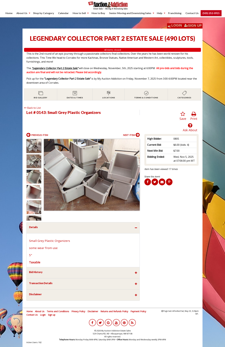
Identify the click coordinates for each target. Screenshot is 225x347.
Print (193, 116)
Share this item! (152, 176)
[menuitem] (9, 13)
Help (159, 13)
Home (8, 13)
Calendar (63, 13)
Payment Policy (138, 311)
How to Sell (79, 13)
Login (176, 25)
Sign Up (193, 25)
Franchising (174, 13)
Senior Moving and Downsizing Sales (130, 13)
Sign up (51, 314)
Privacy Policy (78, 311)
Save (183, 116)
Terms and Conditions (58, 311)
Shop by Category (43, 13)
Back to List (32, 108)
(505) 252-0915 (211, 13)
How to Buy (98, 13)
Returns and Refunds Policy (114, 311)
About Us (21, 13)
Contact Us (192, 13)
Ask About (190, 127)
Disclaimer (93, 311)
